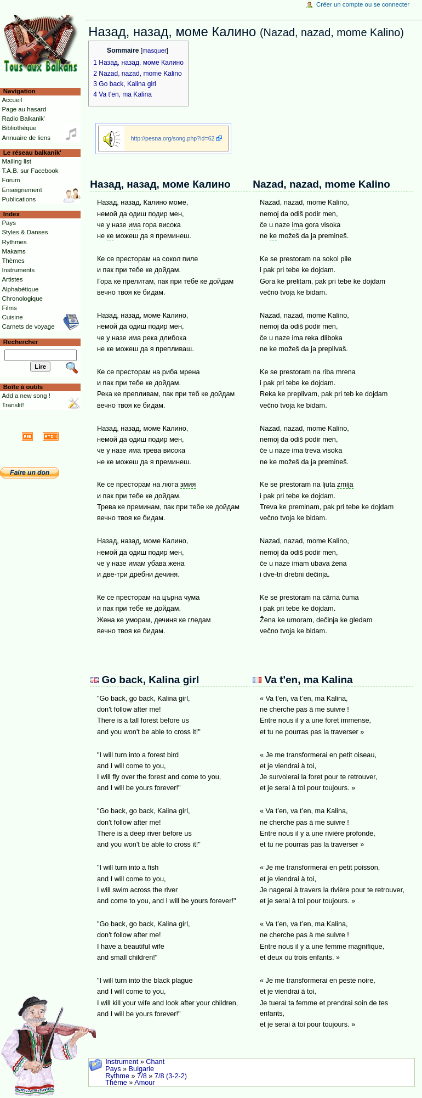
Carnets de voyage (28, 326)
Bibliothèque (19, 128)
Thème (116, 1082)
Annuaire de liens (26, 137)
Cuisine (12, 317)
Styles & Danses (25, 232)
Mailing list (16, 161)
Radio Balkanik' (23, 118)
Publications (19, 199)
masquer (154, 50)
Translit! (13, 405)
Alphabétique (20, 289)
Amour (144, 1082)
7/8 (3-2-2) (171, 1076)
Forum (11, 180)
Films (9, 308)
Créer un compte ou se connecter (362, 4)
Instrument (121, 1062)
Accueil (12, 100)
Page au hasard (24, 109)
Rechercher (20, 342)
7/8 (142, 1076)
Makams (13, 251)
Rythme (117, 1076)
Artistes (12, 279)
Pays (113, 1069)
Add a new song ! (26, 395)
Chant (155, 1062)
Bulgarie (142, 1069)
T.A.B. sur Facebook (30, 170)
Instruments (18, 270)
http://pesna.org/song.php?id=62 (172, 138)
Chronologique (22, 298)
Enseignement (22, 190)
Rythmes (14, 242)
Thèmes (13, 260)
